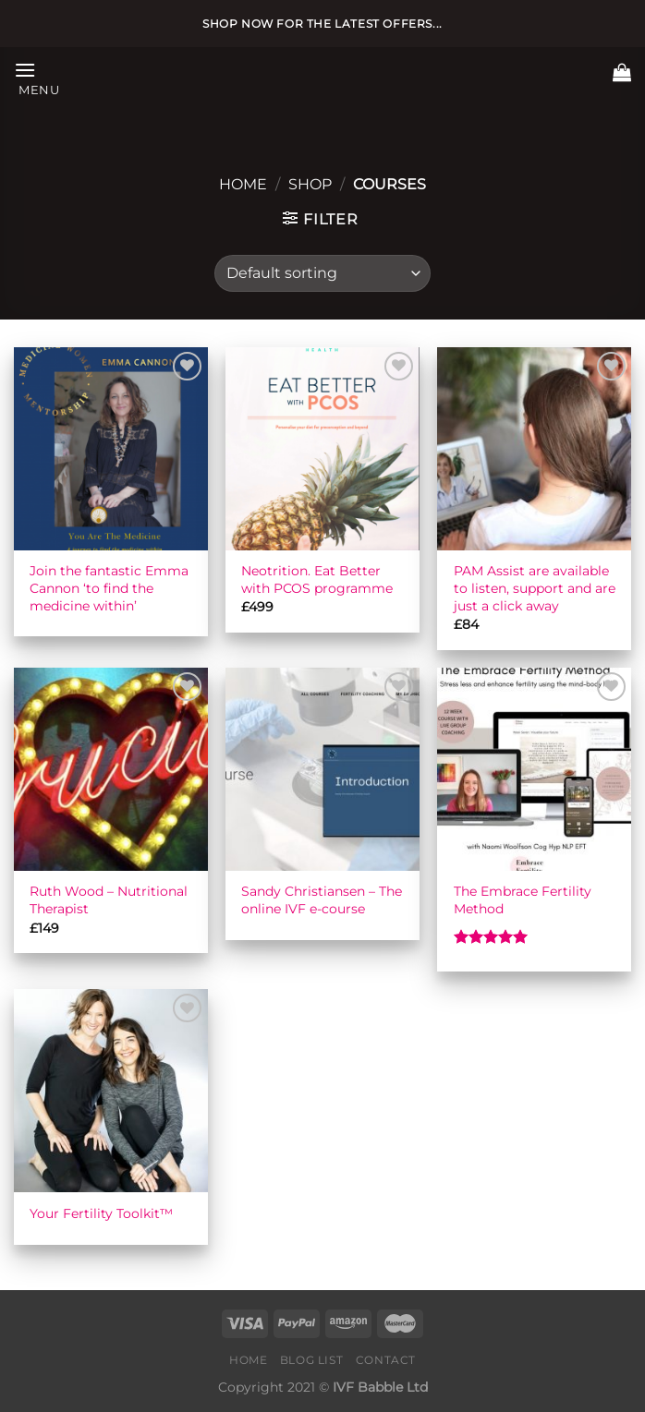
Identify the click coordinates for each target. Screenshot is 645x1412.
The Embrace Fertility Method (522, 900)
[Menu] (37, 77)
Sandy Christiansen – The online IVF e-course (321, 900)
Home (243, 184)
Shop (310, 184)
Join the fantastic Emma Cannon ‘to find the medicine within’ (109, 587)
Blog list (312, 1360)
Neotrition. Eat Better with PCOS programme (317, 579)
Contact (386, 1360)
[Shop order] (322, 273)
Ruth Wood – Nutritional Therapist (109, 900)
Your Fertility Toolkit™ (101, 1213)
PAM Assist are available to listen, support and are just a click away (534, 587)
